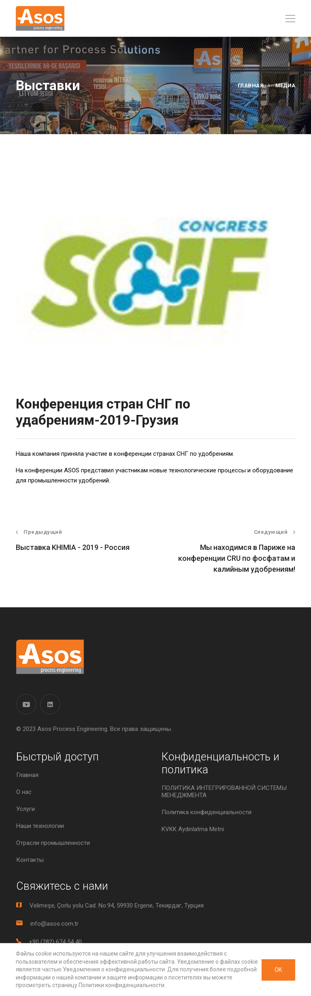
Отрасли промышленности (53, 842)
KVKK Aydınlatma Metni (193, 829)
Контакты (30, 859)
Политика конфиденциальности (206, 812)
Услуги (25, 809)
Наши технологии (40, 826)
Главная (251, 85)
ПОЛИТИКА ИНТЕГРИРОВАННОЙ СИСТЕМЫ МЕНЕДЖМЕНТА (224, 791)
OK (278, 969)
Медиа (285, 85)
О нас (24, 792)
